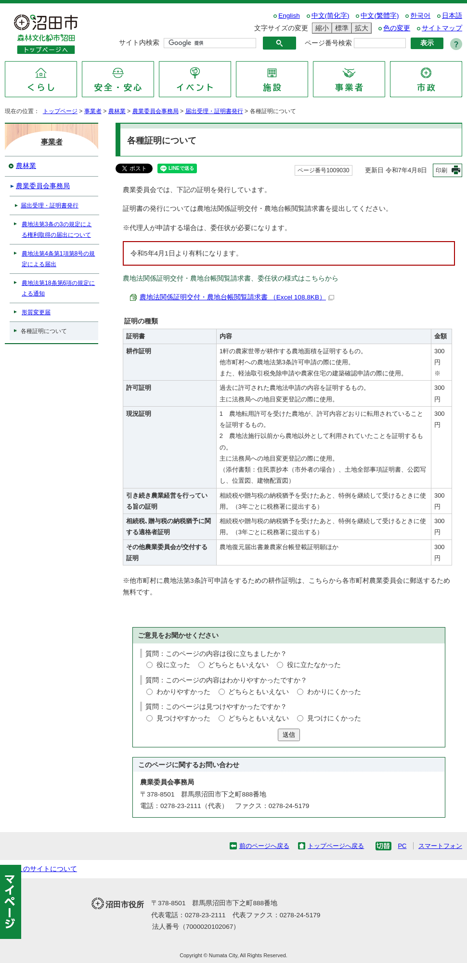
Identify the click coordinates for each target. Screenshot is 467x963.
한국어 (420, 15)
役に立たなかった (314, 664)
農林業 (117, 111)
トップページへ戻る (336, 845)
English (289, 15)
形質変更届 (36, 312)
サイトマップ (442, 28)
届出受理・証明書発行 (214, 111)
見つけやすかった (183, 718)
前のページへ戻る (264, 845)
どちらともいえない (238, 664)
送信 (289, 734)
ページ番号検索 (328, 43)
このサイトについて (46, 869)
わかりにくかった (334, 691)
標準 (340, 28)
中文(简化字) (330, 15)
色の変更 (396, 28)
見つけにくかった (334, 718)
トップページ (60, 111)
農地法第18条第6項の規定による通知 (58, 288)
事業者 (93, 111)
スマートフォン (440, 845)
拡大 (360, 28)
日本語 (452, 15)
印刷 (441, 170)
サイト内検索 (139, 42)
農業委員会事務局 (155, 111)
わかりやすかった (183, 691)
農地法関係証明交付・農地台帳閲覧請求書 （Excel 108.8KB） (237, 297)
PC (402, 845)
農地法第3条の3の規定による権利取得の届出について (57, 229)
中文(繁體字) (380, 15)
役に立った (173, 664)
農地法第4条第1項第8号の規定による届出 (58, 259)
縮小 (320, 28)
